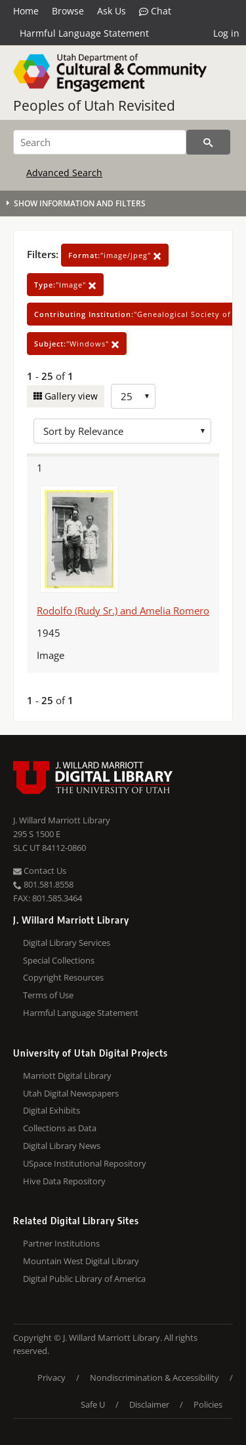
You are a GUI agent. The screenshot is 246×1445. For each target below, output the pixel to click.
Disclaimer (149, 1404)
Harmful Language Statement (84, 33)
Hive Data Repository (64, 1181)
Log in (226, 33)
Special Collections (58, 960)
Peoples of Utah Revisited (94, 105)
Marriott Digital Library (67, 1075)
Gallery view (70, 396)
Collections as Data (59, 1128)
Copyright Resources (63, 977)
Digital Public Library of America (84, 1279)
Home (26, 11)
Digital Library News (61, 1146)
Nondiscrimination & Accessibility (154, 1377)
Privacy (51, 1377)
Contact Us (39, 870)
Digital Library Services (66, 942)
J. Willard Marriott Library (61, 820)
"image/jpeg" (114, 255)
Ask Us (111, 11)
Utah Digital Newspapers (71, 1093)
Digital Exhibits (51, 1110)
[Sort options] (122, 431)
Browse (68, 11)
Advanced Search (64, 172)
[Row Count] (133, 396)
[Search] (99, 142)
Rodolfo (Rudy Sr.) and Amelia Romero (123, 610)
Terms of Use (48, 995)
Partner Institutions (61, 1243)
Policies (208, 1404)
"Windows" (76, 343)
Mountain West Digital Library (81, 1261)
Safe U (93, 1404)
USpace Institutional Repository (84, 1163)
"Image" (65, 285)
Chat (155, 11)
